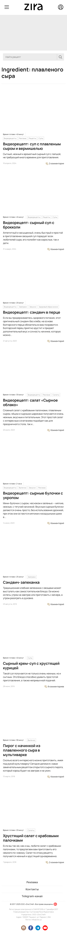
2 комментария (55, 163)
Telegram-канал (32, 896)
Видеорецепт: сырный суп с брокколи (28, 225)
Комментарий (55, 249)
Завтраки (23, 307)
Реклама (22, 138)
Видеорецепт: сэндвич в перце (31, 312)
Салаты (56, 394)
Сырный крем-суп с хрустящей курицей (31, 665)
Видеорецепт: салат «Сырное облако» (30, 402)
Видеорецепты (10, 138)
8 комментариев (54, 686)
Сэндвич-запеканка (21, 582)
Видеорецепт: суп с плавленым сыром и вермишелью (32, 146)
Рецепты (32, 138)
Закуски (32, 307)
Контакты (32, 889)
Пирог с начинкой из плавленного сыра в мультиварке (21, 750)
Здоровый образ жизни (48, 307)
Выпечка (22, 487)
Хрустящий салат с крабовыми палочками (31, 838)
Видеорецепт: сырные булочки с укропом (33, 495)
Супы (41, 138)
